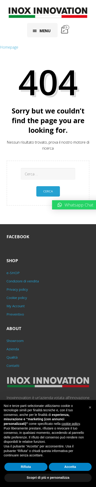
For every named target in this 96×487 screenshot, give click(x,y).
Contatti (12, 365)
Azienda (12, 349)
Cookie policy (16, 297)
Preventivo (15, 314)
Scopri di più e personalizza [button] (48, 477)
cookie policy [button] (71, 424)
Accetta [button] (70, 467)
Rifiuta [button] (26, 467)
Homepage (9, 47)
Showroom (15, 340)
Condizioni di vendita (22, 281)
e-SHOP (13, 272)
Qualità (12, 357)
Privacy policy (17, 289)
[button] (90, 407)
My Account (15, 306)
